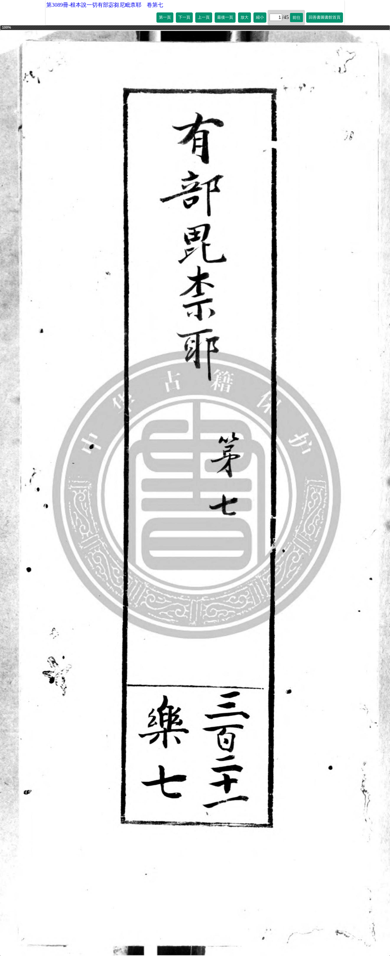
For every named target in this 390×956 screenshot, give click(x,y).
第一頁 (165, 17)
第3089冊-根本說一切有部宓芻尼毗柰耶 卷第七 (104, 5)
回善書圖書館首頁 (325, 17)
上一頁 (204, 17)
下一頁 (184, 17)
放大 (244, 17)
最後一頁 (225, 17)
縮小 (260, 17)
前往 (296, 17)
